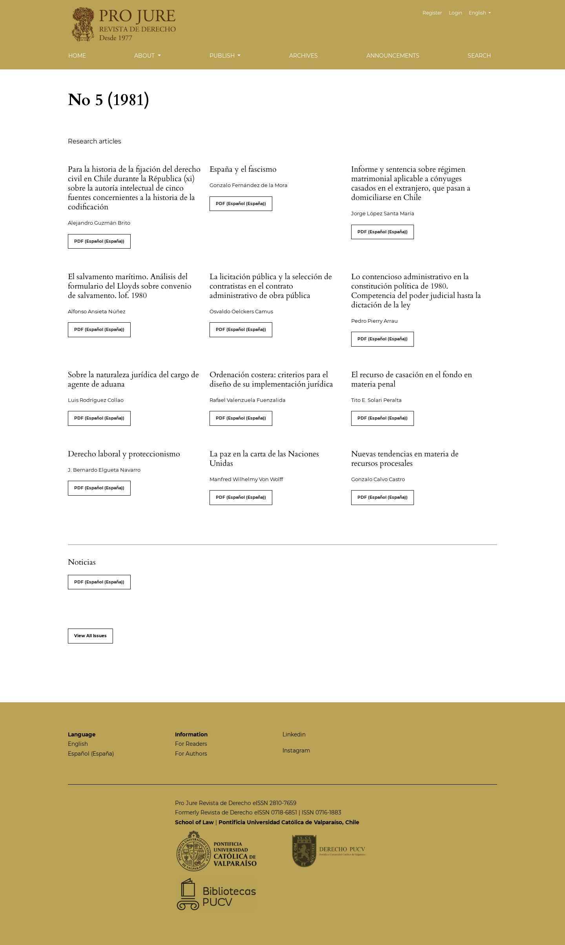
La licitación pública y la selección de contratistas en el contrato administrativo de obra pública (271, 286)
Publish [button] (223, 55)
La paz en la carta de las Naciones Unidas (264, 459)
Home (77, 55)
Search (479, 55)
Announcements (392, 55)
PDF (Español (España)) (99, 241)
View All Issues (90, 635)
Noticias (82, 562)
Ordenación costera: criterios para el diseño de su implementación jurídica (271, 379)
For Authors (191, 754)
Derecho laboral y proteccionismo (124, 454)
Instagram (296, 750)
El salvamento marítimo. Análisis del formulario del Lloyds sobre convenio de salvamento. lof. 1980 (129, 286)
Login (455, 13)
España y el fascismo (243, 169)
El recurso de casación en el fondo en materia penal (411, 379)
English (482, 12)
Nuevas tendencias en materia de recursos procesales (405, 459)
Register (432, 13)
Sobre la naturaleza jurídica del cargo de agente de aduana (133, 379)
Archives (303, 55)
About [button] (145, 55)
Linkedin (294, 734)
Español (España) (91, 754)
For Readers (191, 744)
